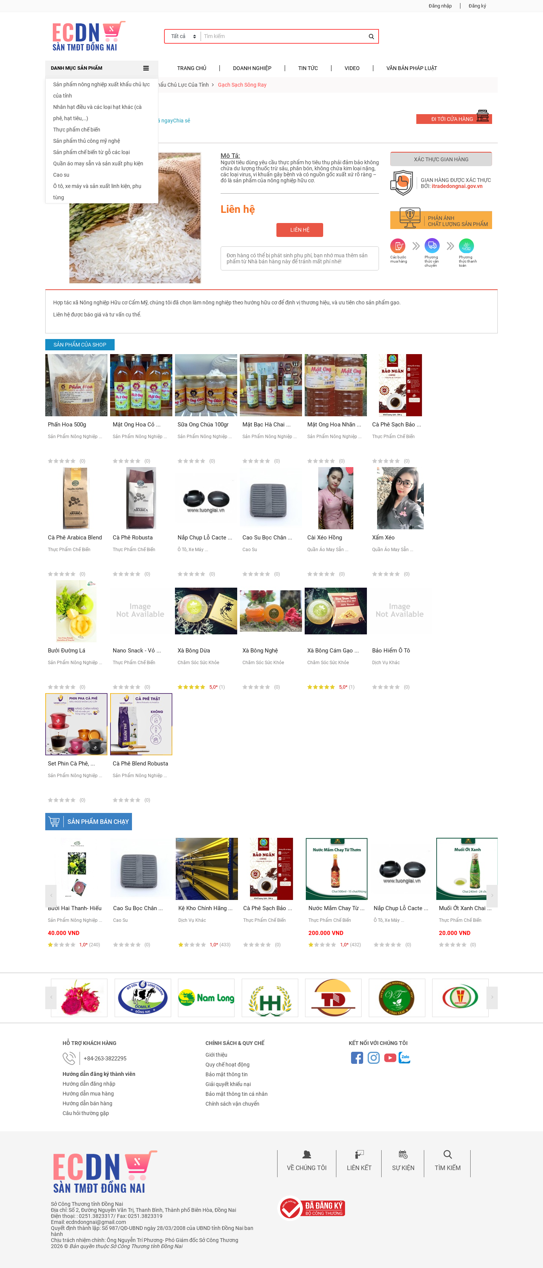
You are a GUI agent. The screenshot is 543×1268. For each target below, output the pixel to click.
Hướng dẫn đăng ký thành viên (99, 1074)
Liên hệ (300, 230)
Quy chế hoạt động (228, 1065)
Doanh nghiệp (252, 68)
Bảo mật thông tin (227, 1074)
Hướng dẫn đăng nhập (89, 1084)
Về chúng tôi (307, 1168)
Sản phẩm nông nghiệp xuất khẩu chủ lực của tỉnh (101, 90)
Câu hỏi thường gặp (86, 1113)
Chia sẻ (181, 121)
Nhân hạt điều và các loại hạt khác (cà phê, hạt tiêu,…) (97, 112)
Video (352, 68)
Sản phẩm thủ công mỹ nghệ (86, 141)
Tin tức (308, 68)
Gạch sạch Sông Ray (242, 85)
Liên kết (359, 1168)
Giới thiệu (216, 1055)
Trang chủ (191, 68)
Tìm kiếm (448, 1168)
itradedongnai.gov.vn (457, 186)
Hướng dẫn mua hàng (88, 1094)
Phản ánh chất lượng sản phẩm (458, 221)
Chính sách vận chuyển (232, 1104)
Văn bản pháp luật (412, 68)
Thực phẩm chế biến (76, 130)
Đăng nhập (440, 6)
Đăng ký (477, 6)
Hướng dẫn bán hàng (87, 1103)
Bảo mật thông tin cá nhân (237, 1094)
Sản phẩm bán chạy (98, 821)
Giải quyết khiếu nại (228, 1084)
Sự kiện (403, 1168)
